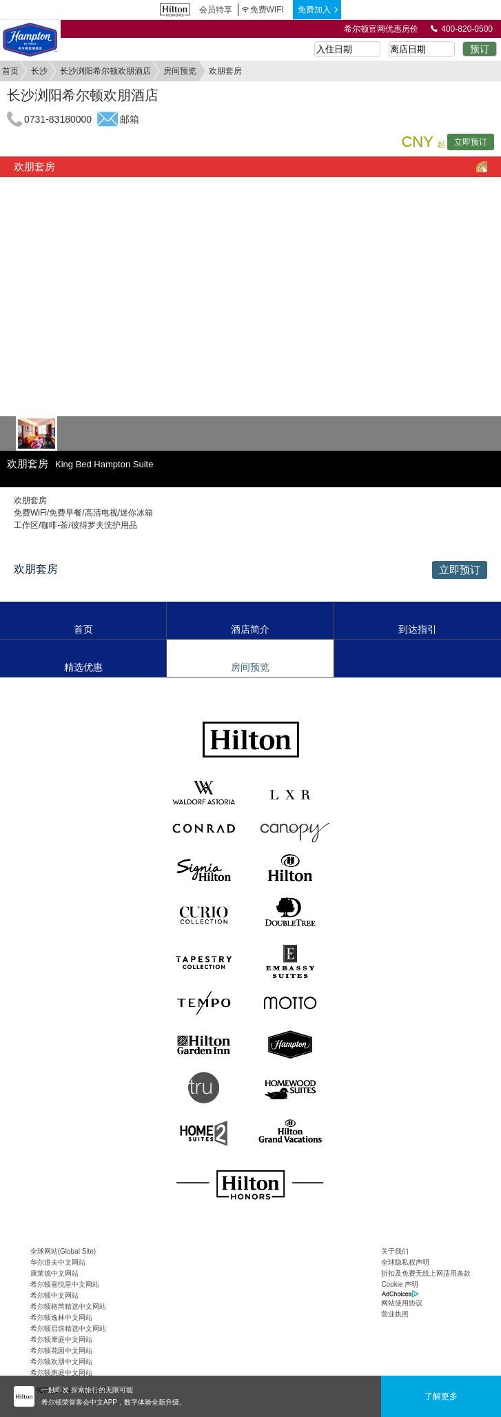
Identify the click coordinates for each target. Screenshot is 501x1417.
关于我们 (395, 1251)
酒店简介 (250, 629)
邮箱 (129, 119)
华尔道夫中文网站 (57, 1262)
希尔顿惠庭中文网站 (61, 1372)
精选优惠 (83, 667)
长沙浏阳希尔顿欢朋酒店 (105, 71)
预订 (479, 48)
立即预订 (470, 142)
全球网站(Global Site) (63, 1251)
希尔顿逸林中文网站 (61, 1317)
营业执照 (395, 1314)
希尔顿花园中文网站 (61, 1350)
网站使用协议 (401, 1303)
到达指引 (417, 629)
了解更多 (441, 1396)
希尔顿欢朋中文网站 (61, 1361)
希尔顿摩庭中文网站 (61, 1339)
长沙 (39, 71)
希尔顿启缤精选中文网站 (68, 1328)
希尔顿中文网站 (54, 1295)
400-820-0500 (462, 29)
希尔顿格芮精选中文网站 (68, 1306)
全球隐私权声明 (405, 1262)
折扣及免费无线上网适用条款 (426, 1273)
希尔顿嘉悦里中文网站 (64, 1284)
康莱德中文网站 (54, 1273)
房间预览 (179, 71)
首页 (10, 71)
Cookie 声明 (399, 1284)
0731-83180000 (58, 119)
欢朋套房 (34, 166)
